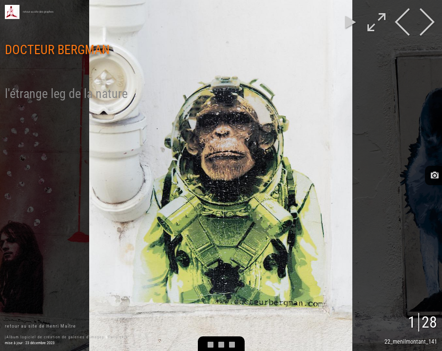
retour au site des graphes (38, 12)
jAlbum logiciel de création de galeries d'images (54, 337)
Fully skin (118, 337)
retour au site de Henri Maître (40, 326)
